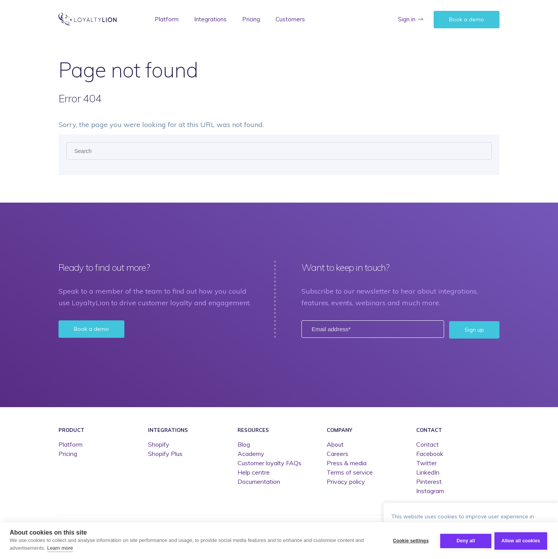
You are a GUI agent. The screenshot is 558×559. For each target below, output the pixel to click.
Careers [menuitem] (337, 453)
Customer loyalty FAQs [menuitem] (269, 462)
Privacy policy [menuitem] (346, 481)
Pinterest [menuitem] (429, 481)
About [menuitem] (335, 444)
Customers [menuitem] (290, 19)
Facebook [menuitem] (429, 453)
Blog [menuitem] (244, 444)
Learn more (60, 548)
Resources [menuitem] (253, 429)
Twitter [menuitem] (426, 462)
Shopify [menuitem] (158, 444)
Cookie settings (410, 540)
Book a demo (466, 19)
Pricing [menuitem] (251, 19)
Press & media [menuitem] (347, 462)
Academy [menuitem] (251, 453)
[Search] (279, 151)
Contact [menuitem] (429, 429)
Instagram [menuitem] (430, 490)
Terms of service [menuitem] (350, 472)
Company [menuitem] (339, 429)
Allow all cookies (520, 540)
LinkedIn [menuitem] (427, 472)
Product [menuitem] (71, 429)
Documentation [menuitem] (259, 481)
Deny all (465, 540)
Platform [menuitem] (167, 19)
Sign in (406, 19)
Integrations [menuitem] (210, 19)
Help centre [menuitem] (254, 472)
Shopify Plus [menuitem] (165, 453)
